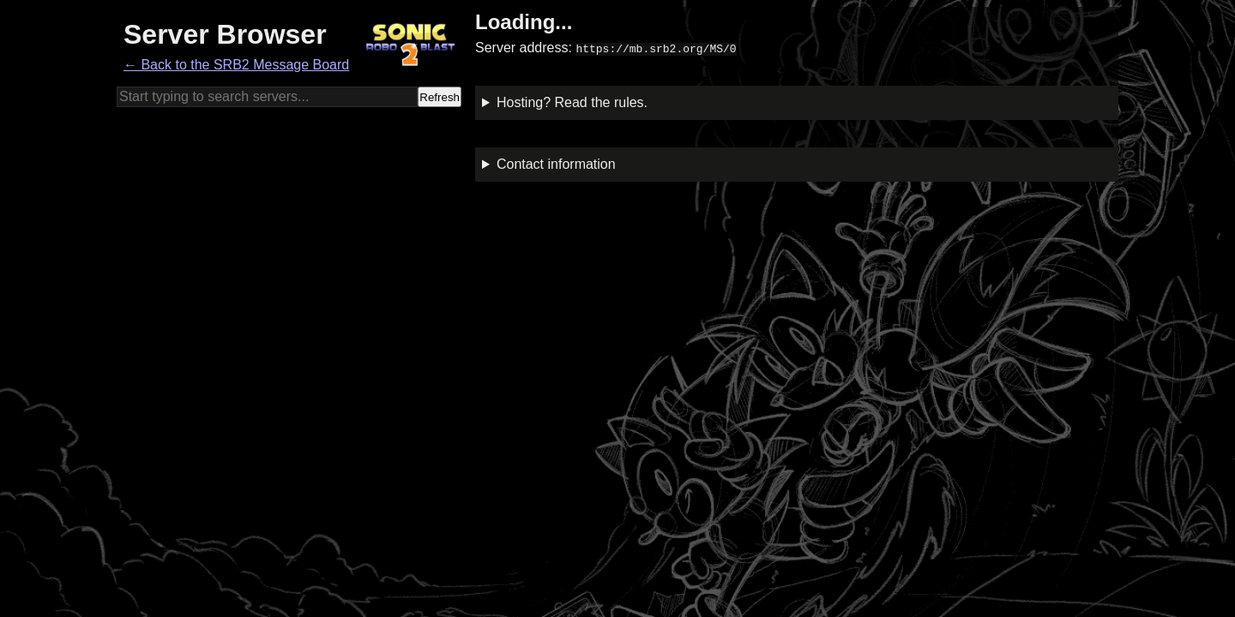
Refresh (439, 97)
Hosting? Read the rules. (572, 102)
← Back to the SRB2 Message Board (236, 64)
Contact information (556, 164)
